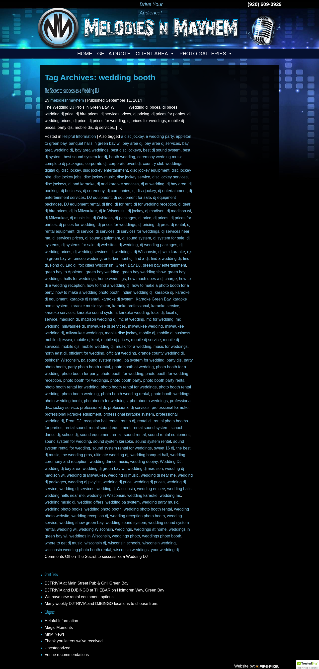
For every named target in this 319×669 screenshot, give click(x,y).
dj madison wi (179, 211)
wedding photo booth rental (148, 509)
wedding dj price (117, 482)
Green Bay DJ (128, 265)
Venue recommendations (67, 655)
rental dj (144, 421)
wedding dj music (123, 475)
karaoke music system (90, 306)
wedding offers (90, 502)
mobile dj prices (115, 340)
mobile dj (147, 333)
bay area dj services (162, 143)
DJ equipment (99, 197)
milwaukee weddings (84, 333)
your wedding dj (165, 550)
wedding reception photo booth (137, 516)
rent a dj (128, 421)
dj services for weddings (138, 231)
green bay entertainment (164, 265)
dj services (105, 231)
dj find (107, 204)
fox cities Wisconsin (96, 265)
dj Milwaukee (56, 218)
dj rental (178, 225)
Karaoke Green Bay (153, 299)
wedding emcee (151, 489)
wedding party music (160, 502)
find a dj (142, 258)
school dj (70, 435)
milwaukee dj (73, 326)
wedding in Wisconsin (106, 495)
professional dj (93, 407)
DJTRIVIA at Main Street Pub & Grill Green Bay (86, 583)
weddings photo (126, 536)
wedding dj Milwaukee (86, 475)
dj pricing (146, 225)
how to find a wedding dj (108, 285)
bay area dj (132, 143)
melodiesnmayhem (67, 100)
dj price (144, 218)
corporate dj (96, 163)
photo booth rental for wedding (71, 387)
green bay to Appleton (64, 272)
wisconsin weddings (131, 550)
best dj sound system (161, 150)
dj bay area (176, 184)
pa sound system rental (101, 360)
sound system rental (153, 441)
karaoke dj (164, 292)
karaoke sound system (97, 312)
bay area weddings (91, 150)
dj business (71, 191)
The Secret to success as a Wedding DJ (72, 90)
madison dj (69, 319)
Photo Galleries (206, 54)
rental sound (75, 428)
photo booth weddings (170, 394)
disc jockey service (133, 177)
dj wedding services (91, 252)
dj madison (154, 211)
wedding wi (67, 529)
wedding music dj (60, 502)
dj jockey (135, 211)
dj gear (184, 204)
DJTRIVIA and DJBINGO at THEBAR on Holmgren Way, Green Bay (104, 590)
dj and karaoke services (118, 184)
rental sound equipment (109, 428)
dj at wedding (152, 184)
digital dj (52, 170)
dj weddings (121, 252)
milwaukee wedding (145, 326)
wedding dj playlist (84, 482)
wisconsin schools (124, 543)
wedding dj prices (149, 482)
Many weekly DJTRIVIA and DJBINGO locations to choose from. (101, 603)
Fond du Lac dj (63, 265)
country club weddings (162, 163)
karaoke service (165, 306)
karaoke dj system (117, 299)
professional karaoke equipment (73, 414)
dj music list (80, 218)
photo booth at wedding (133, 367)
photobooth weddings (149, 401)
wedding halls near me (64, 495)
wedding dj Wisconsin (115, 489)
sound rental (135, 435)
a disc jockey (132, 136)
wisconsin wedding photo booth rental (78, 550)
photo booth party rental (164, 380)
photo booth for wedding (121, 374)
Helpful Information (79, 136)
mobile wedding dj (98, 346)
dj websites (106, 245)
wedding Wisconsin (96, 529)
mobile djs (71, 346)
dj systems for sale (78, 245)
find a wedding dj (166, 258)
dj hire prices (56, 211)
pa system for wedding (144, 360)
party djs (173, 360)
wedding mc (170, 495)
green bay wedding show (143, 272)
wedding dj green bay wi (103, 468)
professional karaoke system (128, 414)
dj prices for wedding (77, 225)
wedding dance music (109, 461)
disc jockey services (169, 177)
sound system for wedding (68, 441)
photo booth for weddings (85, 380)
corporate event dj (125, 163)
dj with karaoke (171, 252)
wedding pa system (122, 502)
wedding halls (179, 489)
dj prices (161, 218)
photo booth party (125, 380)
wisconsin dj (95, 543)
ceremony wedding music (159, 157)
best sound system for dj (85, 157)
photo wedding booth (63, 401)
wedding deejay (144, 461)
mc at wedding (131, 319)
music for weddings (171, 346)
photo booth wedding (80, 394)
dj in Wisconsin (112, 211)
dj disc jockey (144, 191)
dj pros (162, 225)
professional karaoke (170, 407)
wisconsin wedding (158, 543)
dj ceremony (93, 191)
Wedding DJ (170, 461)
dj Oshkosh (103, 218)
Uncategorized (57, 648)
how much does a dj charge (152, 279)
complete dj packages (64, 163)
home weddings (112, 279)
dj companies (118, 191)
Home (84, 53)
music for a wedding (133, 346)
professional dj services (129, 407)
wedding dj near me (158, 475)
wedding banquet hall (149, 455)
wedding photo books (63, 509)
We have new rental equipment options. (80, 597)
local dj (157, 312)
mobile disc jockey (121, 333)
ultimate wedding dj (111, 455)
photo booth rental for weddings (129, 387)
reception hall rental (101, 421)
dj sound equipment (102, 238)
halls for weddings (80, 279)
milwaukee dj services (106, 326)
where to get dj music (63, 543)
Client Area (155, 54)
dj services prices (67, 238)
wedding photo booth (103, 509)
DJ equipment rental (82, 204)
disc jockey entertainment (105, 170)
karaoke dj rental (84, 299)
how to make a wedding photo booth (87, 292)
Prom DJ (73, 421)
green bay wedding (102, 272)
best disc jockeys (126, 150)
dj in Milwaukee (83, 211)
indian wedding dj (137, 292)
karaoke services (60, 312)
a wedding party (160, 136)
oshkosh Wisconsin (62, 360)
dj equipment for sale (132, 197)
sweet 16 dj (164, 448)
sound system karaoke (113, 441)
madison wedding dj (98, 319)
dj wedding (128, 245)
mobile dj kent (86, 340)
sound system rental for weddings (122, 448)
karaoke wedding (134, 312)
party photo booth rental (89, 367)
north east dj (56, 353)
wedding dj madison (145, 468)
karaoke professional (130, 306)
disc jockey (71, 170)
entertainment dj (118, 258)
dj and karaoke (81, 184)
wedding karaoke (142, 495)
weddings (123, 529)
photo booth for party (80, 374)
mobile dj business (174, 333)
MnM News (55, 634)
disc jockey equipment (149, 170)
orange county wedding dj (161, 353)
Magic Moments (59, 627)
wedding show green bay (81, 522)
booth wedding (122, 157)
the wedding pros (77, 455)
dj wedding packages (158, 245)
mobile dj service (146, 340)
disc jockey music (99, 177)
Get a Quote (114, 53)
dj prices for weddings (117, 225)
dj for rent (123, 204)
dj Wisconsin (145, 252)
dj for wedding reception (155, 204)
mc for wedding (159, 319)
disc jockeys (55, 184)
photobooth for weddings (106, 401)
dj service (85, 231)
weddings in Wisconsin (90, 536)
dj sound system (136, 238)
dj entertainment (172, 191)
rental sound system (150, 428)
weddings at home (150, 529)
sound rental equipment (169, 435)
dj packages (125, 218)
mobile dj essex (58, 340)
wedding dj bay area (62, 468)
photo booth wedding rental (125, 394)
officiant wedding (121, 353)
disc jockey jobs (67, 177)
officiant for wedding (86, 353)
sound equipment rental (101, 435)
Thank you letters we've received (74, 641)
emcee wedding (88, 258)
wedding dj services (77, 489)
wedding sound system (125, 522)
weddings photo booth (161, 536)
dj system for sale (168, 238)
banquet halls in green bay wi (94, 143)
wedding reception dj (90, 516)
